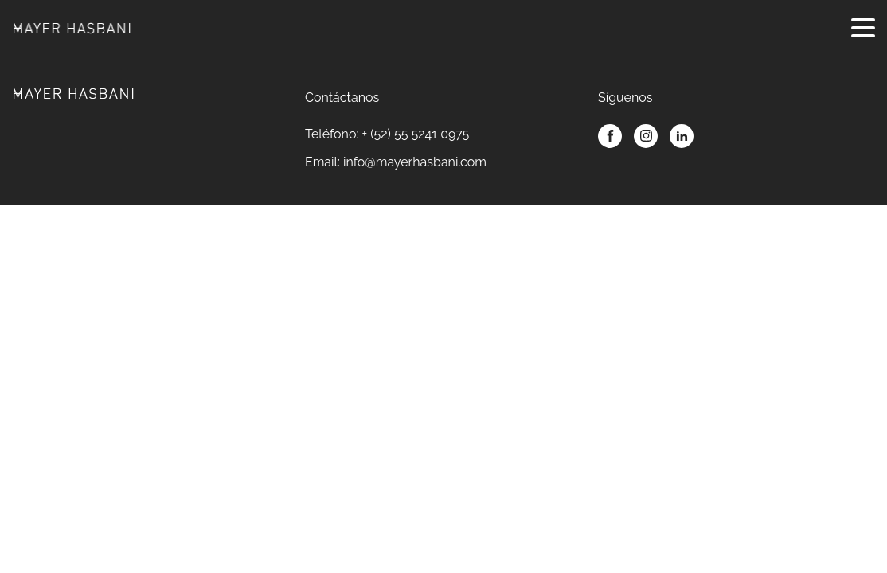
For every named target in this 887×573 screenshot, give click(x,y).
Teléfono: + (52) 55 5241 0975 (387, 134)
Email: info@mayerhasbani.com (395, 162)
